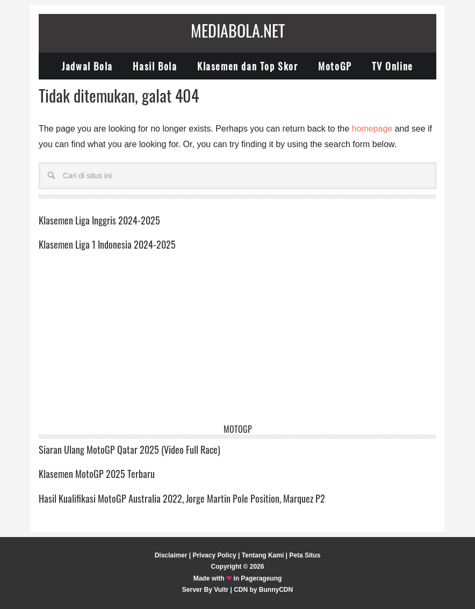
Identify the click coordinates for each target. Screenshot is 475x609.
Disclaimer (171, 555)
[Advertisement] (237, 344)
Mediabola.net (238, 30)
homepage (372, 128)
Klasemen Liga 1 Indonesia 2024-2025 (107, 244)
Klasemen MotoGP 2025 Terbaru (97, 474)
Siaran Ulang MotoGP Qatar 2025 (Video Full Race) (129, 449)
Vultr (221, 589)
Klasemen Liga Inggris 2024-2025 (99, 220)
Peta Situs (304, 555)
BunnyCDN (276, 589)
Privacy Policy (214, 555)
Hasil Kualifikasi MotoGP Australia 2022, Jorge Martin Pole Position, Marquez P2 (182, 498)
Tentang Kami (263, 555)
